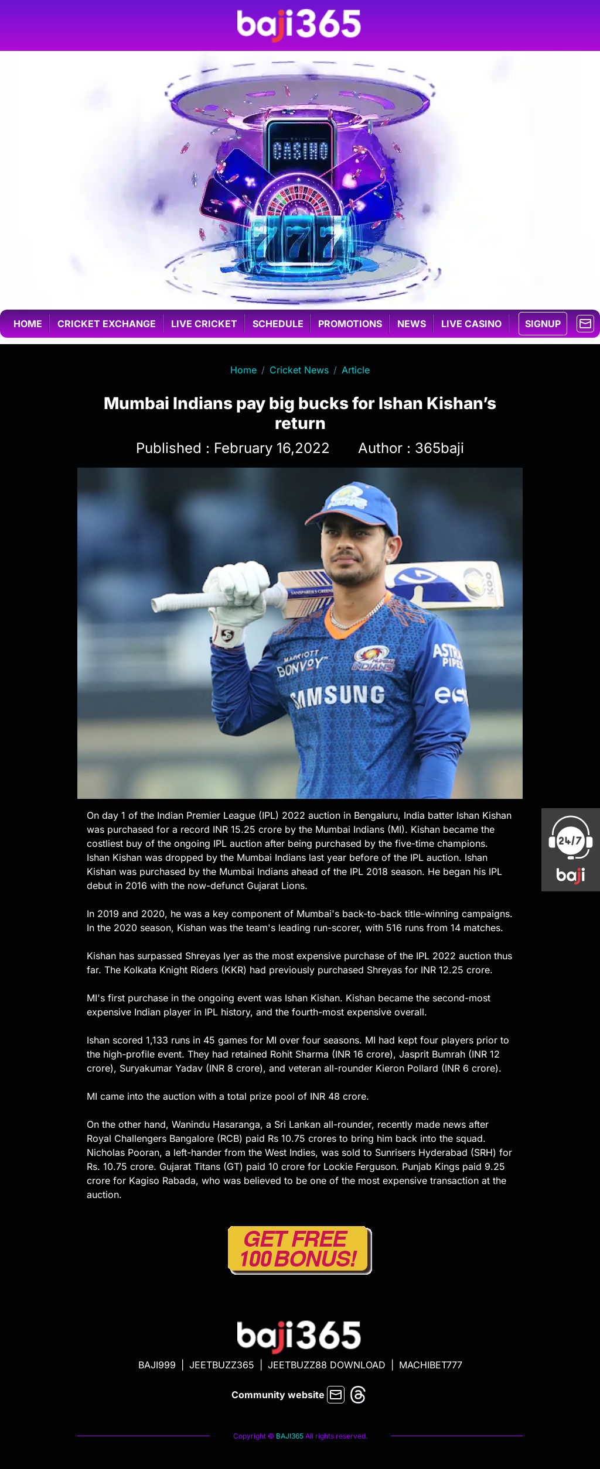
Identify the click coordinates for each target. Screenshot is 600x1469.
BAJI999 (157, 1365)
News (411, 324)
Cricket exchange (106, 324)
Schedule (278, 324)
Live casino (471, 324)
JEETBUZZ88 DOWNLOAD (327, 1365)
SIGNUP (543, 324)
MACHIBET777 (430, 1365)
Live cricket (204, 324)
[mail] (585, 322)
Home (27, 324)
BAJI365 (290, 1436)
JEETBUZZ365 (221, 1365)
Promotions (350, 324)
